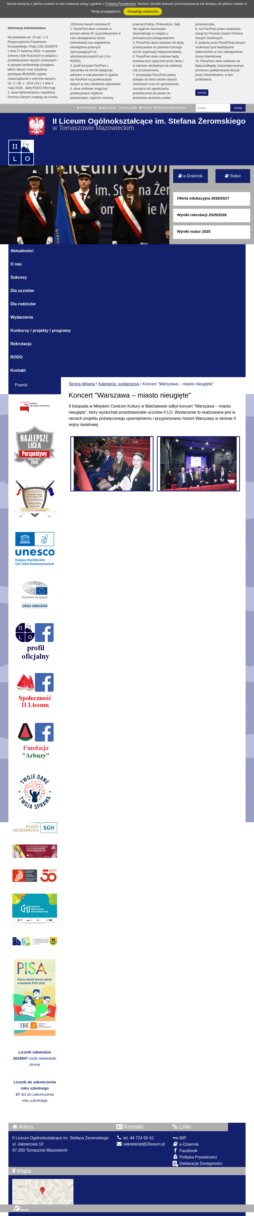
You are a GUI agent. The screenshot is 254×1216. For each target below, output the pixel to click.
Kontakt (18, 370)
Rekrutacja (20, 344)
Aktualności (22, 251)
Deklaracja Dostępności (197, 1164)
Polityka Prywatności (194, 1156)
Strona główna (86, 107)
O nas (16, 264)
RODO (16, 357)
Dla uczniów (22, 290)
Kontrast (145, 107)
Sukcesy (18, 277)
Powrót (21, 385)
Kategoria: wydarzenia (118, 384)
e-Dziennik (190, 176)
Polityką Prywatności (120, 4)
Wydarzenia (21, 317)
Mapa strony (107, 107)
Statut (232, 176)
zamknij (201, 92)
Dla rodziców (23, 304)
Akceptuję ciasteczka (142, 11)
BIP (179, 1138)
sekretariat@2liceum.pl (140, 1144)
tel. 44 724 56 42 (135, 1138)
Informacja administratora (170, 107)
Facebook (184, 1150)
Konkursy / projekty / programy (40, 330)
